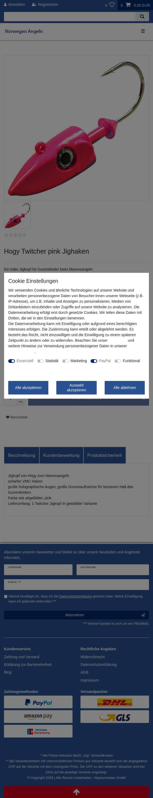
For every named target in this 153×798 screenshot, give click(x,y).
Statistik (51, 361)
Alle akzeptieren (28, 387)
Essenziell (25, 361)
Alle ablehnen (124, 387)
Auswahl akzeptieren (76, 387)
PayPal (105, 361)
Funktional (131, 361)
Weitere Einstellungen (26, 366)
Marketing (79, 361)
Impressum (117, 340)
